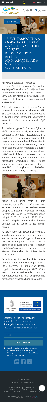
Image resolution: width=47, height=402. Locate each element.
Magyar (39, 2)
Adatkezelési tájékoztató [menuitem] (13, 392)
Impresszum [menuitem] (29, 388)
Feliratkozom (23, 343)
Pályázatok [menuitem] (27, 390)
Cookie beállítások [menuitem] (36, 392)
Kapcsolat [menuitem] (14, 390)
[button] (42, 388)
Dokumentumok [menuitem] (14, 388)
